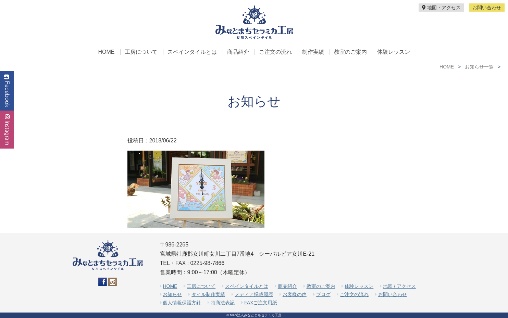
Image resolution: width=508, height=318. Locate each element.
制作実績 (313, 52)
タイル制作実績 (208, 294)
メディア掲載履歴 (254, 294)
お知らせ (172, 294)
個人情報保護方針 (182, 302)
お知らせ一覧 (479, 66)
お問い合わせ (486, 7)
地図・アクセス (441, 7)
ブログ (323, 294)
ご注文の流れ (275, 52)
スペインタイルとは (192, 52)
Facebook (7, 91)
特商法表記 (223, 302)
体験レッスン (393, 52)
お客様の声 (295, 294)
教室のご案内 (350, 52)
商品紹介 (238, 52)
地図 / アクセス (399, 286)
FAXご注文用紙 (260, 302)
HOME (106, 52)
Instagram (7, 130)
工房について (141, 52)
